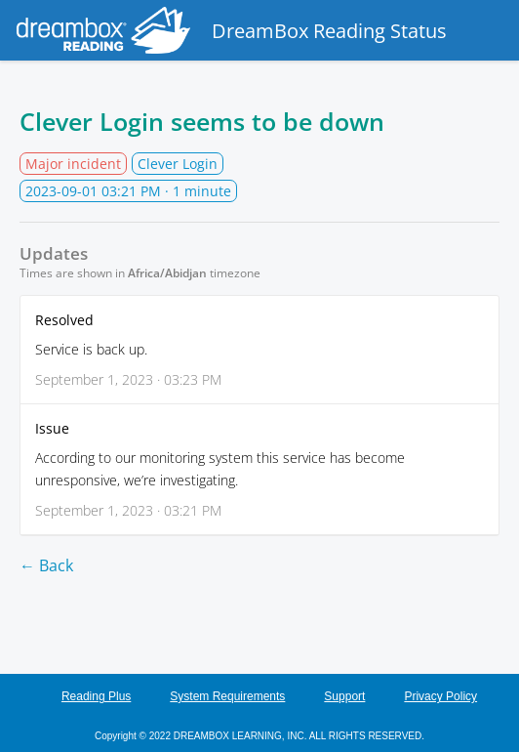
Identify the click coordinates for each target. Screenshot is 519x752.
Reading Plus (96, 696)
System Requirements (227, 696)
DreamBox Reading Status (228, 30)
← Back (46, 565)
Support (344, 696)
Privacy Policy (440, 696)
